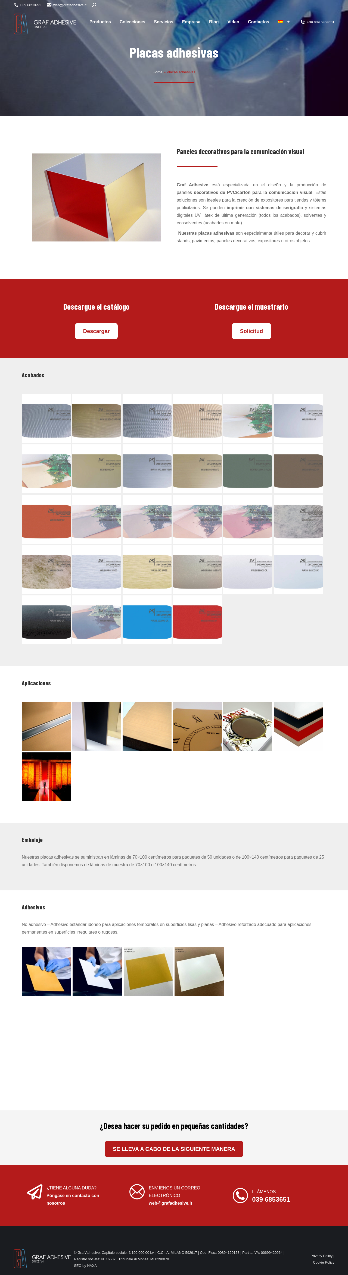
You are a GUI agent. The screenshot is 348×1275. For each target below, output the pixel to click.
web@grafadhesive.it (66, 5)
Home (157, 72)
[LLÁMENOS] (240, 1195)
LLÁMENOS (264, 1191)
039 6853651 (27, 5)
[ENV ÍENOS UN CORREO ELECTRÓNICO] (137, 1191)
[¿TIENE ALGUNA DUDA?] (34, 1191)
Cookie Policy (323, 1262)
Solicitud (251, 331)
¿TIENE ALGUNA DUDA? (71, 1188)
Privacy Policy (321, 1256)
